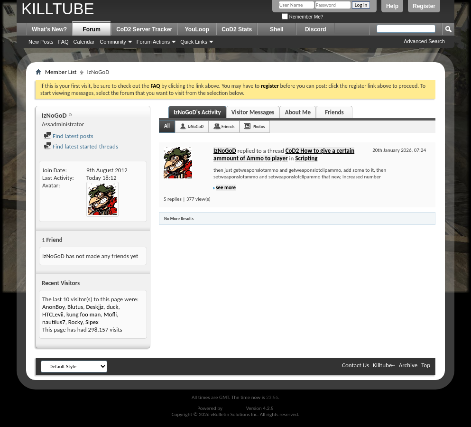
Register (424, 6)
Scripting (306, 158)
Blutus (75, 306)
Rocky (75, 321)
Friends (334, 112)
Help (392, 6)
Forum (92, 29)
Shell (277, 29)
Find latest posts (68, 135)
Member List (60, 71)
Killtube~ (384, 365)
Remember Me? (302, 16)
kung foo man (83, 314)
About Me (298, 112)
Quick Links (193, 42)
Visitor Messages (253, 112)
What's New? (49, 29)
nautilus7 (53, 321)
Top (425, 365)
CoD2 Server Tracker (144, 29)
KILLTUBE (57, 9)
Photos (258, 126)
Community (113, 42)
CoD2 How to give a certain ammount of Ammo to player (283, 154)
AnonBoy (53, 306)
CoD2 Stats (237, 29)
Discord (315, 29)
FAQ (63, 42)
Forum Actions (153, 42)
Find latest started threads (81, 146)
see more (226, 188)
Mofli (110, 314)
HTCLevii (53, 314)
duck (112, 306)
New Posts (41, 42)
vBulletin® (234, 408)
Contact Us (355, 365)
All (167, 126)
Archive (408, 365)
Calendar (84, 42)
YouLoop (197, 29)
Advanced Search (424, 41)
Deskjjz (94, 306)
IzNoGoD (195, 126)
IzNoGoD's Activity (197, 112)
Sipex (92, 321)
